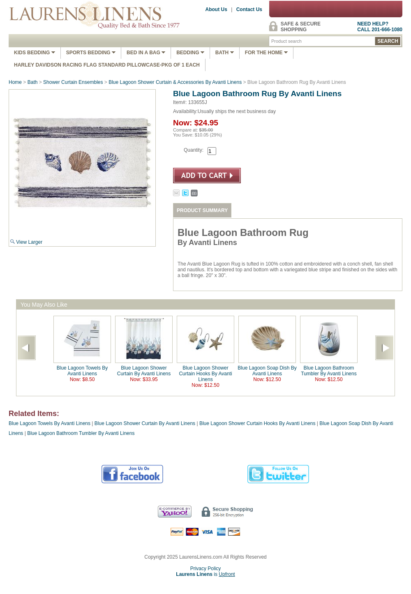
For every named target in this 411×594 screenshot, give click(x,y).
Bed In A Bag (146, 52)
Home (15, 82)
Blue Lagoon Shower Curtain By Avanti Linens (144, 371)
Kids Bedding (34, 52)
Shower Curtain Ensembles (73, 82)
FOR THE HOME (266, 52)
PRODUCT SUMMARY (202, 210)
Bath (224, 52)
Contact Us (249, 9)
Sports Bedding (90, 52)
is (205, 574)
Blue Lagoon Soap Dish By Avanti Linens (267, 371)
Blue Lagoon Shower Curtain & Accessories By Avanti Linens (175, 82)
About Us (216, 9)
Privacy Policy (205, 568)
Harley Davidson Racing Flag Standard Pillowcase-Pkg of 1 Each (107, 65)
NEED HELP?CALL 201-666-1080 (379, 26)
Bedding (190, 52)
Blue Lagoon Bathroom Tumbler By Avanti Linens (328, 371)
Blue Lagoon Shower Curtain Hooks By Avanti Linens (205, 373)
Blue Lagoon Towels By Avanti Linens (82, 371)
